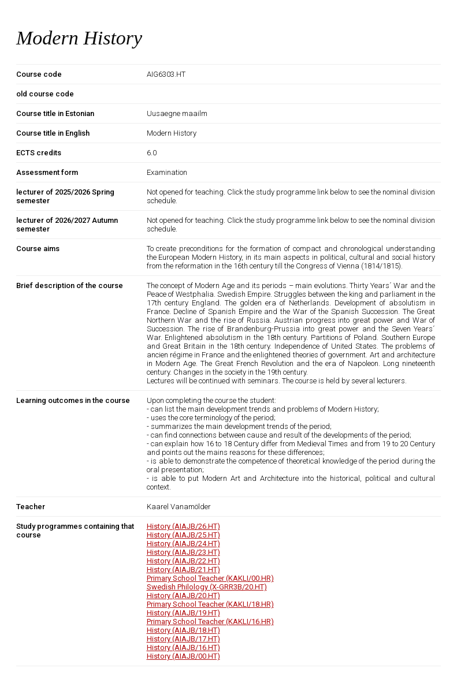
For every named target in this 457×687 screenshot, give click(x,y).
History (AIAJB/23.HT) (183, 552)
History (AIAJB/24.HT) (183, 543)
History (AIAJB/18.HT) (183, 630)
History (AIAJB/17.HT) (183, 638)
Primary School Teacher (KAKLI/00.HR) (210, 578)
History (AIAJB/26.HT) (183, 526)
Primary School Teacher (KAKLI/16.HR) (210, 621)
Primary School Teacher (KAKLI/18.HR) (210, 604)
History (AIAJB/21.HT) (183, 569)
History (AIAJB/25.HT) (183, 535)
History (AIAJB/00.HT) (183, 656)
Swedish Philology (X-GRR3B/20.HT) (207, 587)
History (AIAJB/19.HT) (183, 612)
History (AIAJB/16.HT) (183, 647)
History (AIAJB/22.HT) (183, 561)
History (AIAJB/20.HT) (183, 595)
